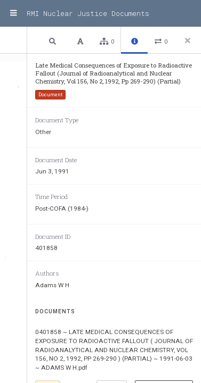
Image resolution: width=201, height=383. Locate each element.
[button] (54, 41)
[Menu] (13, 13)
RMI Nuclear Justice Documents (88, 13)
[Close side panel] (187, 40)
